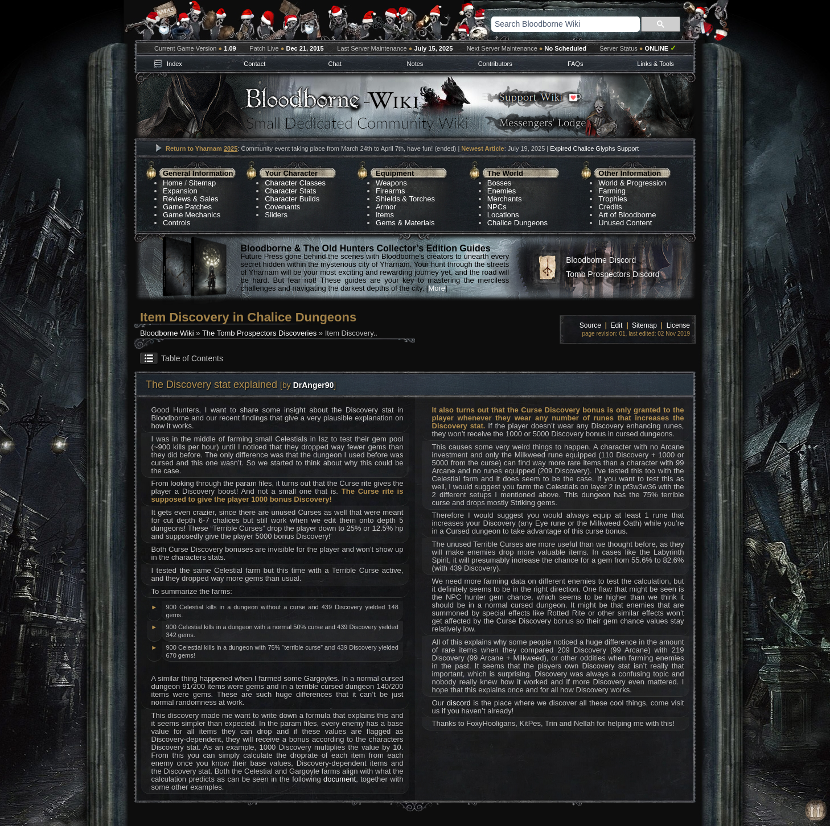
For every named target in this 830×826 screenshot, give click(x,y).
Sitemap (202, 183)
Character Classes (295, 183)
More (436, 288)
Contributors (495, 63)
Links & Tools (655, 63)
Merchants (504, 199)
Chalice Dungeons (517, 222)
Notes (415, 63)
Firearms (390, 191)
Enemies (501, 191)
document (339, 779)
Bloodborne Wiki (167, 333)
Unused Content (625, 222)
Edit (617, 325)
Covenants (282, 207)
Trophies (612, 199)
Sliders (276, 214)
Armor (386, 207)
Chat (334, 63)
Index (174, 63)
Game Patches (187, 207)
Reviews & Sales (191, 199)
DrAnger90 (313, 385)
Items (385, 214)
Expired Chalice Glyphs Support (594, 148)
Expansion (180, 191)
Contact (254, 63)
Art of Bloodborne (627, 214)
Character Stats (290, 191)
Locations (503, 214)
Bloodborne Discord (601, 260)
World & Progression (632, 183)
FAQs (576, 63)
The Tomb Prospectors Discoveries (259, 333)
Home (173, 183)
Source (590, 325)
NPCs (497, 207)
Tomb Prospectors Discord (612, 274)
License (678, 325)
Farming (612, 191)
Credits (610, 207)
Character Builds (292, 199)
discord (459, 703)
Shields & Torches (405, 199)
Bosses (499, 183)
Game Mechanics (191, 214)
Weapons (391, 183)
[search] (551, 24)
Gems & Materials (405, 222)
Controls (176, 222)
